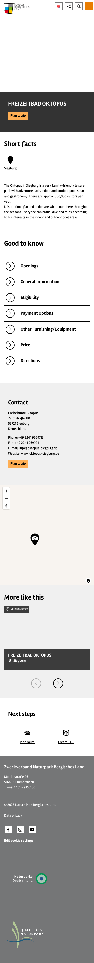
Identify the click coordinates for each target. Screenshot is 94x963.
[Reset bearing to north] (6, 505)
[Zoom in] (6, 491)
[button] (18, 116)
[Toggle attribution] (88, 581)
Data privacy (13, 815)
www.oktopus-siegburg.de (40, 453)
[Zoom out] (6, 498)
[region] (47, 535)
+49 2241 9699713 (31, 437)
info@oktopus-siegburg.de (38, 448)
